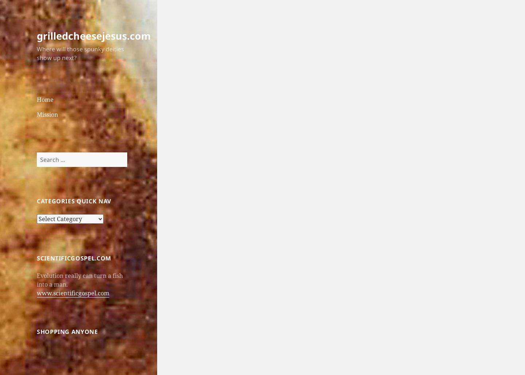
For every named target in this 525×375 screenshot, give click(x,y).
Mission (47, 115)
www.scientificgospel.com (73, 293)
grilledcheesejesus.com (94, 36)
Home (45, 100)
